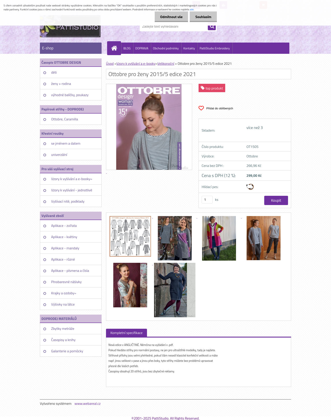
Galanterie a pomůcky (67, 351)
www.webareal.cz (87, 403)
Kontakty (189, 48)
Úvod (110, 63)
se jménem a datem (65, 143)
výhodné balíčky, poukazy (70, 94)
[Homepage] (116, 48)
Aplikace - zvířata (64, 225)
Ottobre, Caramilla (64, 119)
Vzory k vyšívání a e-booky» (71, 178)
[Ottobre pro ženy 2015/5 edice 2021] (130, 216)
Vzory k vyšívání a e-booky (136, 63)
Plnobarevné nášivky (66, 281)
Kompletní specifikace (126, 332)
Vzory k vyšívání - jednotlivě (71, 190)
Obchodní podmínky (166, 48)
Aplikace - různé (63, 259)
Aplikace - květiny (64, 236)
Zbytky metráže (62, 328)
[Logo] (70, 26)
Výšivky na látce (63, 304)
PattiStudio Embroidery (215, 48)
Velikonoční (165, 63)
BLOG (127, 48)
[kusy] (207, 199)
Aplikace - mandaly (65, 248)
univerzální (59, 154)
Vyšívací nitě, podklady (67, 201)
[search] (212, 26)
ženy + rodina (61, 83)
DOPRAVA (141, 48)
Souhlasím (203, 16)
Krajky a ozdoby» (63, 293)
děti (54, 72)
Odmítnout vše (171, 16)
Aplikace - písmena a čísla (70, 270)
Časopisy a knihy (63, 339)
